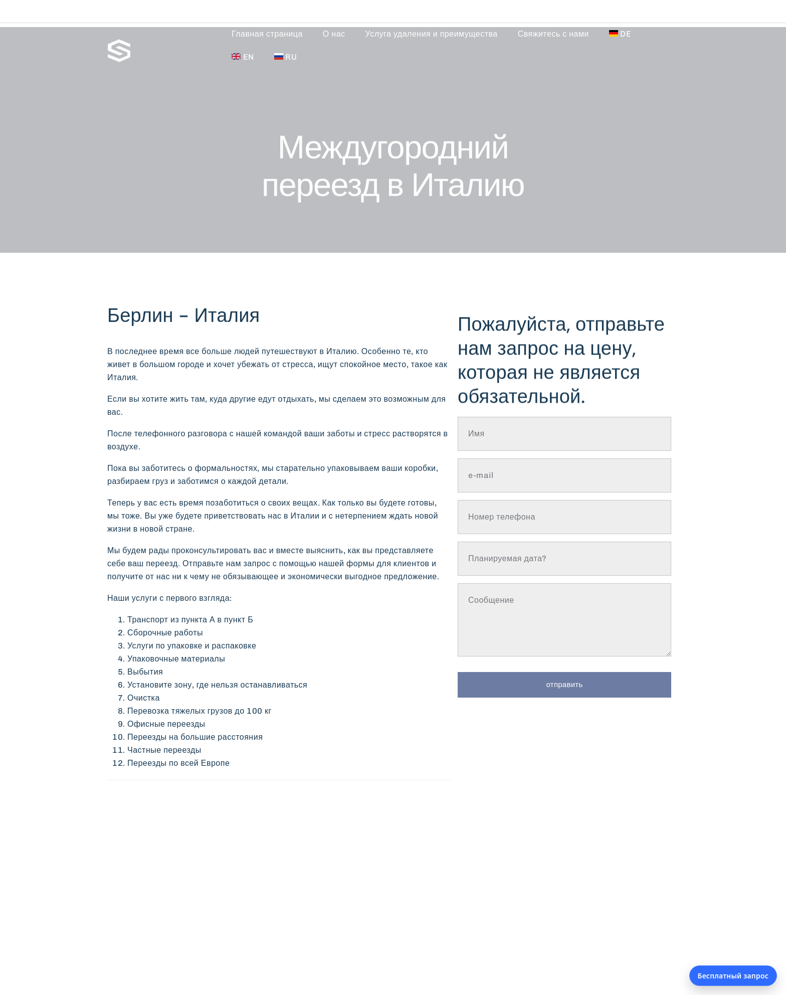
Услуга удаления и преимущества (431, 34)
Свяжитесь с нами (553, 34)
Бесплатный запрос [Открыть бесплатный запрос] (733, 975)
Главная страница (267, 34)
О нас (334, 34)
